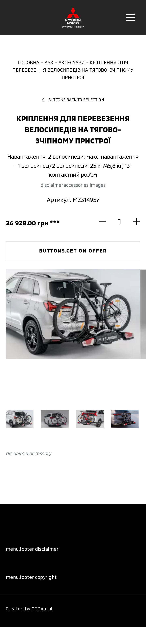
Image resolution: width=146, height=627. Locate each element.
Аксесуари (71, 62)
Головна (28, 62)
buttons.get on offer (73, 250)
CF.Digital (42, 608)
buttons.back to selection (73, 99)
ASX (49, 62)
